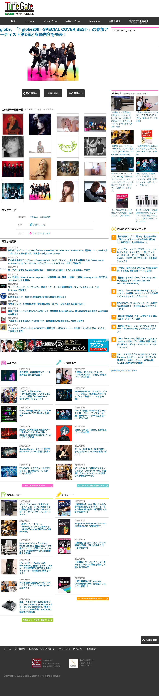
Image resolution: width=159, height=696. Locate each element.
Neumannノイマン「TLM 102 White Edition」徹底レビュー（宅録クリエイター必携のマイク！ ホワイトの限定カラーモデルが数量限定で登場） (35, 548)
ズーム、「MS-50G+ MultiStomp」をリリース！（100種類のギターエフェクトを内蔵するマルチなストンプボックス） (137, 293)
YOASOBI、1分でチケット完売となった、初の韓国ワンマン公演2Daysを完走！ (35, 470)
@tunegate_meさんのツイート (124, 370)
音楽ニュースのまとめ (40, 217)
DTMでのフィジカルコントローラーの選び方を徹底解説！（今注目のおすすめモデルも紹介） (137, 306)
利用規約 (20, 649)
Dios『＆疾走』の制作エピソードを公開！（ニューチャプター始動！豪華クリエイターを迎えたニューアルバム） (90, 414)
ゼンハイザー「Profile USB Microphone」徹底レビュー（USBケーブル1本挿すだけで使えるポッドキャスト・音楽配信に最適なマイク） (35, 568)
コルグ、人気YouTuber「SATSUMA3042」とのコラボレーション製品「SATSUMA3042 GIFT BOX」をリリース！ (35, 395)
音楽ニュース (39, 225)
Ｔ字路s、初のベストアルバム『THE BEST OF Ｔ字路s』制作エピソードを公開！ (90, 374)
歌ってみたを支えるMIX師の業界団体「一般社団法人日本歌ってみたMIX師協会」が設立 (49, 270)
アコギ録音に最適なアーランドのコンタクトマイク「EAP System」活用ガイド (35, 585)
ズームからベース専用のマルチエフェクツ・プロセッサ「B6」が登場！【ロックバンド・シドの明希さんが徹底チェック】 (90, 472)
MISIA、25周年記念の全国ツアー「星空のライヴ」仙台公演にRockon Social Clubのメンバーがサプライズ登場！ (35, 433)
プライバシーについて (71, 649)
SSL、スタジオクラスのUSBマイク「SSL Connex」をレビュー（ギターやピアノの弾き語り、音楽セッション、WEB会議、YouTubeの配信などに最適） (35, 607)
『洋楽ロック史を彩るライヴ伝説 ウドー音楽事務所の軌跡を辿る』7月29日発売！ (46, 321)
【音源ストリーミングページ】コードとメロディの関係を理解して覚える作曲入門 (90, 564)
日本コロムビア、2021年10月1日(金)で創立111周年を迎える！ (37, 297)
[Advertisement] (116, 23)
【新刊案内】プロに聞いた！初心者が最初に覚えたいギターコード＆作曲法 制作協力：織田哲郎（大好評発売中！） (90, 508)
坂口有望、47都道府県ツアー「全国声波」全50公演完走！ (35, 373)
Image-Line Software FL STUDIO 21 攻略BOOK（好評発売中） (90, 524)
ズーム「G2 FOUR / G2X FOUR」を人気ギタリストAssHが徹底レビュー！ (91, 451)
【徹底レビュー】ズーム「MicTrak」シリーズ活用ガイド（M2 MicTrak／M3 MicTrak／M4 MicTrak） (35, 528)
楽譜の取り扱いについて (42, 649)
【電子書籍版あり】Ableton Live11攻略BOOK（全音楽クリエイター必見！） (90, 583)
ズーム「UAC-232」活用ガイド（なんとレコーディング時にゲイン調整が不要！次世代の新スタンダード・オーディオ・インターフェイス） (34, 509)
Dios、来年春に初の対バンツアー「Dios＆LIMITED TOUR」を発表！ (35, 413)
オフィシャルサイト (41, 233)
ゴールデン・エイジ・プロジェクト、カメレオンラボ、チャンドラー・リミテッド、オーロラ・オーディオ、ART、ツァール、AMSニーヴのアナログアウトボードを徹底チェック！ (137, 255)
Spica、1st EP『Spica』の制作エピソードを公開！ (90, 431)
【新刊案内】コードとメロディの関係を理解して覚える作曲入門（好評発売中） (90, 545)
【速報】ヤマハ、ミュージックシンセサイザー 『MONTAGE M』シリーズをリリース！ (136, 329)
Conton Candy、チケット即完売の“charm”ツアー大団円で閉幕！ (34, 450)
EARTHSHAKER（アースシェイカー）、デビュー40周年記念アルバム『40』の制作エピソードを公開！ (91, 395)
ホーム (7, 649)
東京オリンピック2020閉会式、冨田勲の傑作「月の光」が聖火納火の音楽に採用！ (46, 304)
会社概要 (91, 649)
